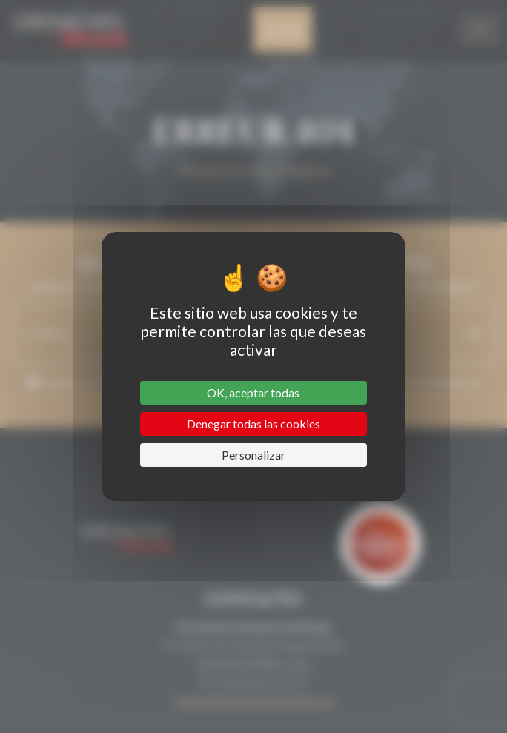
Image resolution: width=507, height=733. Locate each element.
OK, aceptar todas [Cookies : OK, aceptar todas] (253, 392)
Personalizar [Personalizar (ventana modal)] (253, 455)
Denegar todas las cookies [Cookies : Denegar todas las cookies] (253, 424)
